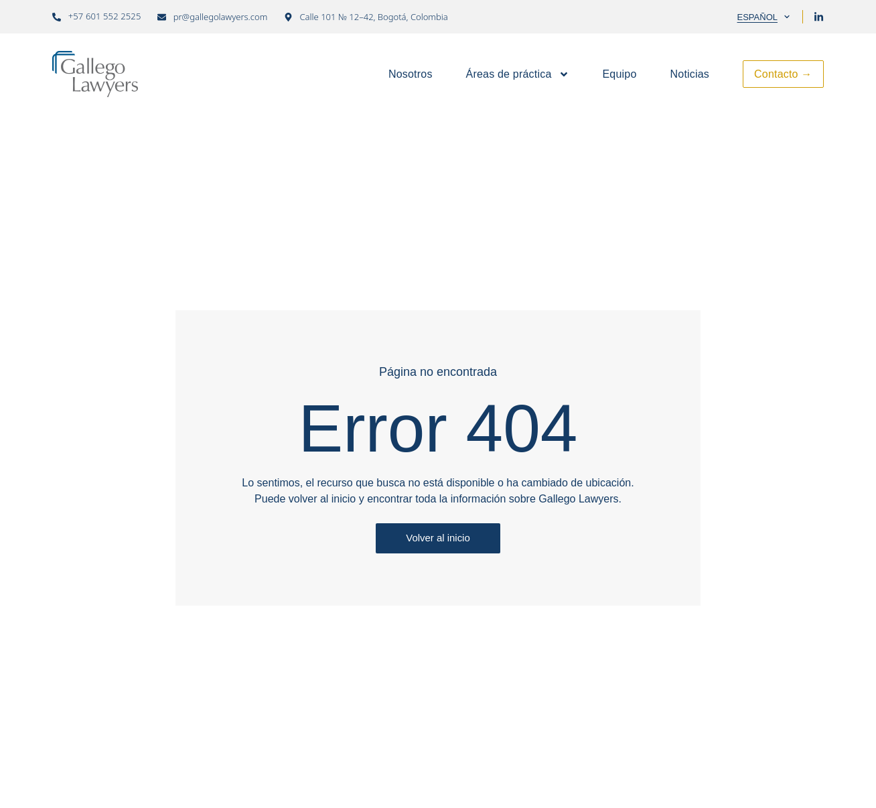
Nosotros (410, 74)
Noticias (690, 74)
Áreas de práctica (517, 74)
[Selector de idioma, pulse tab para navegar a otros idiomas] (761, 17)
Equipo (620, 74)
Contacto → (783, 74)
